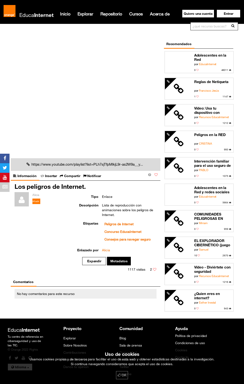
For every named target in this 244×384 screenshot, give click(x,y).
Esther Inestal (207, 302)
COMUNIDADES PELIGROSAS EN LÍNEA (208, 216)
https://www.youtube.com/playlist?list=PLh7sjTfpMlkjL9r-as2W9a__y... (84, 164)
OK (122, 375)
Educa (36, 15)
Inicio (65, 13)
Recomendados (179, 44)
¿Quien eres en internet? (207, 295)
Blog (122, 338)
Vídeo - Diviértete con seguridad (212, 269)
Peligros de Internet (118, 224)
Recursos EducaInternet (214, 117)
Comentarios (23, 282)
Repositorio (111, 13)
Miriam (203, 223)
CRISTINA (205, 143)
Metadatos (119, 261)
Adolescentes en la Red (210, 57)
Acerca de (160, 13)
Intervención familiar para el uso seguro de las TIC (212, 163)
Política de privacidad (191, 336)
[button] (228, 14)
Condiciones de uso (190, 343)
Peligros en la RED (210, 134)
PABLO (203, 170)
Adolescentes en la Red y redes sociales (212, 189)
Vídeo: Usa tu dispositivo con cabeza (207, 110)
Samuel (203, 249)
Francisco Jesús (209, 90)
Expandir (94, 261)
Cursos (136, 13)
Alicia (106, 250)
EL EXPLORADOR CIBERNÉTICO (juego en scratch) (212, 242)
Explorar (85, 13)
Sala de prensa (130, 345)
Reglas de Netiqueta (211, 81)
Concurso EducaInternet (122, 232)
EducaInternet (207, 64)
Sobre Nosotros (75, 345)
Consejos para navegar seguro (127, 239)
